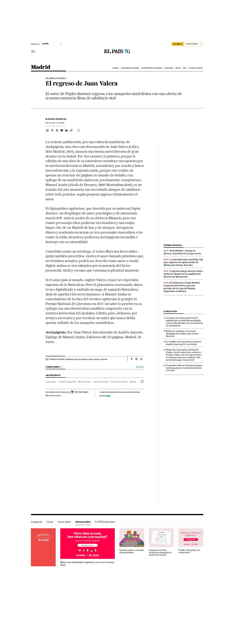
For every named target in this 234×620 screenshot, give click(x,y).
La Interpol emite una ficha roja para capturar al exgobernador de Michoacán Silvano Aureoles (183, 262)
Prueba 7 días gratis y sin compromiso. (189, 551)
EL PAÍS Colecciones (105, 522)
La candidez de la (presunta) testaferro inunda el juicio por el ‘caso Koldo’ (183, 342)
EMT (184, 68)
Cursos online (64, 522)
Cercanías (168, 68)
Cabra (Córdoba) (100, 382)
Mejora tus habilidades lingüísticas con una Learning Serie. (87, 563)
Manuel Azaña (84, 382)
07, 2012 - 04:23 (55, 123)
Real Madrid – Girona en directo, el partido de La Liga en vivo (182, 252)
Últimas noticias (196, 68)
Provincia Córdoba (119, 382)
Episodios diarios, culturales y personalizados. (131, 551)
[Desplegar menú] (33, 51)
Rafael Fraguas (56, 119)
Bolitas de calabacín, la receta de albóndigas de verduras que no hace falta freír (182, 333)
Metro (178, 68)
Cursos (50, 522)
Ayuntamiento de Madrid (151, 68)
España (115, 68)
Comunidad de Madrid (130, 68)
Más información (54, 395)
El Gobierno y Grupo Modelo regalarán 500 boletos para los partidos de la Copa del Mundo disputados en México (182, 287)
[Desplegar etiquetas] (142, 381)
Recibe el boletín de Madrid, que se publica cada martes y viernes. (79, 359)
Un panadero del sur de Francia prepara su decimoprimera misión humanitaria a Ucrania (184, 368)
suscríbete (178, 44)
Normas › (140, 367)
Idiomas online (83, 522)
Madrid (40, 67)
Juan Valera (51, 382)
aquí (108, 395)
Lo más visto (170, 311)
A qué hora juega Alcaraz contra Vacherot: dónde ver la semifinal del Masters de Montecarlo (183, 274)
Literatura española (67, 382)
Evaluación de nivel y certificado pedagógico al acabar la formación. (160, 552)
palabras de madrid (55, 78)
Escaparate (36, 522)
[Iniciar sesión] (194, 44)
